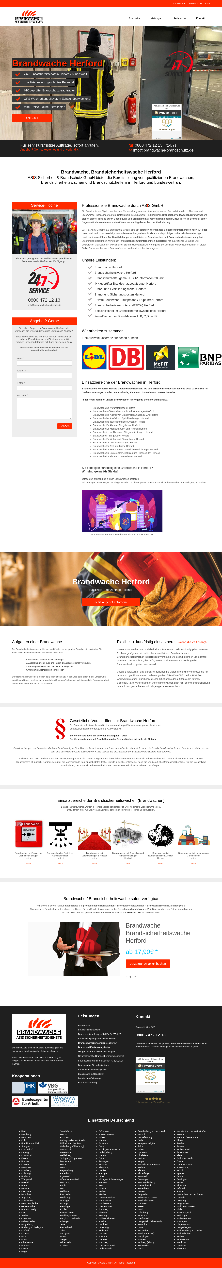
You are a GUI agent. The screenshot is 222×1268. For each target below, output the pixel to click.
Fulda (140, 1146)
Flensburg (104, 1167)
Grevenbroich (145, 1185)
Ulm (62, 1188)
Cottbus (64, 1245)
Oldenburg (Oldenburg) (72, 1146)
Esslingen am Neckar (110, 1149)
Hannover (26, 1167)
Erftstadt (181, 1188)
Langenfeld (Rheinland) (150, 1221)
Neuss (63, 1167)
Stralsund (142, 1215)
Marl (101, 1185)
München (26, 1137)
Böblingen (182, 1179)
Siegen (63, 1239)
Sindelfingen (144, 1173)
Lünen (102, 1176)
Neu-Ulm (142, 1224)
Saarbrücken (66, 1131)
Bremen (25, 1161)
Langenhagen (184, 1227)
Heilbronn (65, 1191)
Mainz (24, 1236)
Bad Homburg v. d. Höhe (189, 1230)
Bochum (25, 1176)
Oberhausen (27, 1242)
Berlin (24, 1131)
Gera (101, 1146)
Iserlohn (103, 1155)
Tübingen (104, 1161)
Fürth (63, 1185)
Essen (24, 1158)
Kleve (180, 1155)
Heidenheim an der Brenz (190, 1194)
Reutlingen (65, 1206)
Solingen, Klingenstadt (71, 1158)
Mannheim (26, 1194)
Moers (63, 1236)
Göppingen (143, 1236)
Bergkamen (183, 1203)
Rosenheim (143, 1188)
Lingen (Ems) (183, 1224)
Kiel (23, 1212)
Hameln (142, 1239)
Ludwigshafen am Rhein (72, 1140)
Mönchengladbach (30, 1203)
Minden (103, 1194)
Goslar (180, 1161)
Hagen (24, 1251)
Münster (25, 1188)
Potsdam (64, 1137)
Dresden (25, 1164)
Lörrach (181, 1197)
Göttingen (65, 1200)
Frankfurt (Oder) (146, 1233)
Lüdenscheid (105, 1248)
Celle (140, 1140)
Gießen (103, 1170)
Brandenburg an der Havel (151, 1131)
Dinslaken (143, 1155)
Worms (102, 1188)
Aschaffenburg (145, 1137)
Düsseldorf (26, 1149)
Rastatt (180, 1191)
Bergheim (143, 1194)
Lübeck (25, 1233)
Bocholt (141, 1134)
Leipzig (25, 1152)
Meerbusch (182, 1248)
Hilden (180, 1209)
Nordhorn (181, 1242)
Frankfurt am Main (30, 1143)
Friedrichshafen (146, 1200)
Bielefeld (25, 1182)
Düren (102, 1158)
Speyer (180, 1173)
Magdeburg (27, 1224)
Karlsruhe (26, 1191)
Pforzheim (65, 1194)
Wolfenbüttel (183, 1149)
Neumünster (105, 1200)
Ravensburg (183, 1167)
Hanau (102, 1140)
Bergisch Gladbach (70, 1218)
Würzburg (65, 1182)
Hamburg (26, 1134)
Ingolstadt (65, 1176)
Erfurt (24, 1239)
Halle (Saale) (28, 1221)
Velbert (102, 1191)
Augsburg (26, 1197)
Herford (141, 1158)
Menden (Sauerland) (187, 1137)
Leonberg (182, 1200)
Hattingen (182, 1221)
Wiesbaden (27, 1200)
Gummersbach (184, 1164)
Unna (140, 1227)
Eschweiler (143, 1245)
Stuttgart (25, 1146)
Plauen (141, 1170)
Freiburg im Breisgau (32, 1227)
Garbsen (142, 1203)
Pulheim (181, 1236)
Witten (102, 1137)
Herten (141, 1191)
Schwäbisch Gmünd (148, 1197)
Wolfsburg (65, 1197)
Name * (20, 358)
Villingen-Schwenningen (111, 1179)
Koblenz (64, 1209)
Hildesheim (66, 1242)
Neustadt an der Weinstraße (191, 1131)
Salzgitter (65, 1233)
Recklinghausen (68, 1215)
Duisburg (26, 1173)
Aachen (25, 1215)
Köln (23, 1140)
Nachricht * (22, 395)
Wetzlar (181, 1134)
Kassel (24, 1248)
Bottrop (64, 1203)
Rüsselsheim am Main (149, 1164)
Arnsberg (103, 1242)
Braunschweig (28, 1209)
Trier (62, 1230)
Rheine (102, 1221)
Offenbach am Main (70, 1179)
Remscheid (66, 1227)
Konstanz (104, 1182)
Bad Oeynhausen (186, 1206)
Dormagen (143, 1179)
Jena (62, 1224)
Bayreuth (103, 1236)
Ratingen (103, 1173)
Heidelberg (65, 1155)
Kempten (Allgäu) (147, 1143)
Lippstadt (142, 1152)
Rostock (25, 1245)
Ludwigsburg (105, 1152)
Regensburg (66, 1170)
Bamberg (103, 1209)
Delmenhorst (105, 1206)
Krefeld (25, 1230)
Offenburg (143, 1212)
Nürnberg (26, 1170)
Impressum (179, 3)
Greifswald (143, 1218)
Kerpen (141, 1161)
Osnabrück (65, 1149)
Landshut (181, 1245)
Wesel (141, 1206)
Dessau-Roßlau (107, 1197)
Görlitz (141, 1248)
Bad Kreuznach (185, 1158)
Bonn (24, 1185)
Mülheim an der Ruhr (71, 1143)
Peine (180, 1182)
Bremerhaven (67, 1212)
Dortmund (26, 1155)
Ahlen (180, 1140)
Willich (180, 1170)
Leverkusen (66, 1152)
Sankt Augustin (184, 1212)
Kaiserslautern (106, 1134)
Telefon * (21, 370)
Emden (180, 1176)
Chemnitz (26, 1218)
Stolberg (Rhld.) (146, 1242)
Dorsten (103, 1233)
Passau (181, 1146)
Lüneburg (104, 1227)
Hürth (140, 1209)
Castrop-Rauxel (107, 1245)
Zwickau (103, 1164)
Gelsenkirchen (28, 1206)
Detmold (103, 1239)
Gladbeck (104, 1224)
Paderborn (65, 1173)
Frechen (181, 1143)
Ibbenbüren (183, 1152)
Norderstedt (105, 1203)
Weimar (142, 1167)
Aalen (141, 1149)
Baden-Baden (184, 1218)
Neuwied (142, 1176)
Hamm (63, 1134)
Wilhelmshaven (107, 1218)
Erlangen (64, 1221)
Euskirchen (143, 1230)
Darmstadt (65, 1161)
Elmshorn (182, 1185)
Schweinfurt (183, 1239)
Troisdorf (103, 1230)
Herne (63, 1164)
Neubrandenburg (146, 1182)
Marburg (103, 1215)
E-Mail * (21, 383)
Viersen (103, 1212)
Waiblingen (182, 1215)
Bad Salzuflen (184, 1233)
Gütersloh (104, 1131)
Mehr (28, 863)
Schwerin (104, 1143)
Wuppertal (26, 1179)
